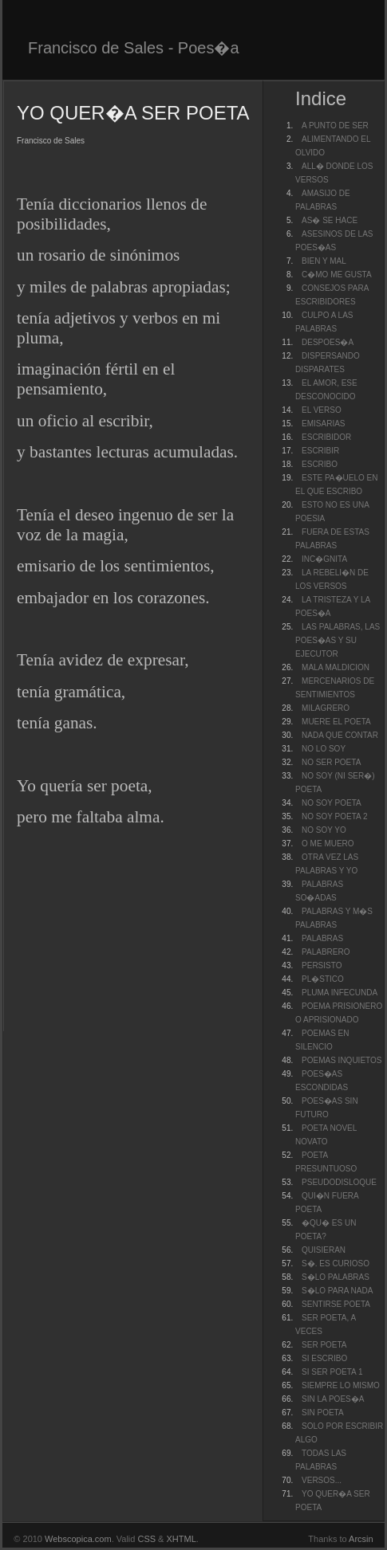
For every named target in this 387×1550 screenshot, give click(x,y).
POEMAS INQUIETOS (341, 1060)
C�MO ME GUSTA (337, 274)
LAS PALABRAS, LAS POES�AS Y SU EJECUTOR (337, 640)
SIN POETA (323, 1412)
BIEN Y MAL (324, 261)
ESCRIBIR (320, 450)
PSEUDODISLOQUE (339, 1182)
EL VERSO (322, 410)
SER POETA (324, 1344)
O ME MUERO (328, 843)
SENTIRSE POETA (336, 1304)
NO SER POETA (331, 762)
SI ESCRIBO (324, 1358)
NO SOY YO (324, 830)
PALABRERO (325, 952)
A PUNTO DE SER (335, 125)
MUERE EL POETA (336, 721)
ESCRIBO (320, 464)
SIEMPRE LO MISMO (341, 1385)
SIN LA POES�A (333, 1399)
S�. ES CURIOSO (335, 1263)
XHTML (181, 1539)
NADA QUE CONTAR (340, 735)
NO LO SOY (324, 748)
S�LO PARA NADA (337, 1290)
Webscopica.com (78, 1539)
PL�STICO (323, 979)
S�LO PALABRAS (335, 1277)
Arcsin (361, 1539)
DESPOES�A (327, 342)
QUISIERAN (324, 1250)
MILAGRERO (325, 708)
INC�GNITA (324, 559)
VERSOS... (322, 1480)
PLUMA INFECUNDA (339, 992)
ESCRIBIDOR (326, 437)
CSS (146, 1539)
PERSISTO (322, 965)
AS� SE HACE (329, 220)
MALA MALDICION (335, 667)
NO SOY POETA (331, 803)
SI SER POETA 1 (332, 1372)
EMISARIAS (323, 423)
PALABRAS (322, 938)
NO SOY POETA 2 (334, 816)
